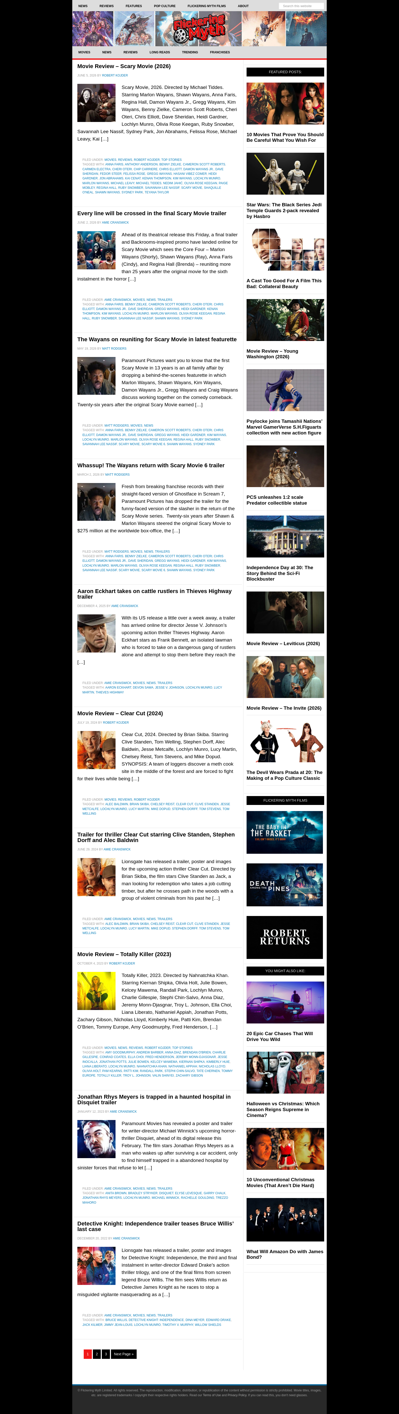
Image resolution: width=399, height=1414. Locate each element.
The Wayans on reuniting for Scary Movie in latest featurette (157, 339)
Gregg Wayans (159, 174)
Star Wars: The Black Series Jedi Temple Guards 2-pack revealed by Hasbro (284, 210)
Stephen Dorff (184, 809)
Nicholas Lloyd (212, 1066)
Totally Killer (109, 1075)
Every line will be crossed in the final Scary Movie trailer (151, 213)
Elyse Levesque (188, 1193)
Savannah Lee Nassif (162, 188)
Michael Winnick (165, 1198)
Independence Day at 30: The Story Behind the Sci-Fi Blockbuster (280, 573)
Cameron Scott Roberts (204, 164)
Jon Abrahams (111, 178)
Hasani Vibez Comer (190, 174)
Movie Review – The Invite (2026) (284, 708)
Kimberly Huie (218, 1062)
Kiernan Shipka (192, 1062)
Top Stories (171, 160)
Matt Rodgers (117, 425)
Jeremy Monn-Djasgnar (196, 1057)
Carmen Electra (96, 169)
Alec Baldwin (116, 804)
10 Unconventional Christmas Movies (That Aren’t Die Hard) (281, 1182)
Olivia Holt (91, 1071)
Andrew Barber (149, 1052)
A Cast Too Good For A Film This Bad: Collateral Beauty (284, 283)
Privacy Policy (237, 1395)
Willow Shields (208, 1325)
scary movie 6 (153, 444)
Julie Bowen (138, 1062)
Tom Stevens (210, 809)
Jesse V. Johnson (169, 687)
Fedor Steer (111, 174)
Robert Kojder (147, 160)
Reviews (125, 160)
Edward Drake (218, 1320)
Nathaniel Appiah (182, 1066)
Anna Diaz (173, 1052)
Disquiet (166, 1193)
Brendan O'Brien (197, 1052)
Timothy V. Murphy (177, 1325)
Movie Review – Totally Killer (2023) (124, 954)
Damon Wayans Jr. (198, 169)
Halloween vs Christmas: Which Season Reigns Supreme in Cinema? (283, 1109)
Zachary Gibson (189, 1075)
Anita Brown (115, 1193)
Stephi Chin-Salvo (180, 1071)
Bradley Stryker (143, 1193)
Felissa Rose (134, 174)
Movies (111, 160)
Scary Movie (191, 188)
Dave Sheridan (140, 309)
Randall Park (151, 1071)
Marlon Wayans (95, 183)
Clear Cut (184, 804)
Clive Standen (207, 804)
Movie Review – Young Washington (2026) (272, 354)
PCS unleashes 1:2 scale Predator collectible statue (277, 500)
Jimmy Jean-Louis (118, 1325)
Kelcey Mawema (164, 1062)
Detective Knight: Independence (156, 1320)
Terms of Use (212, 1395)
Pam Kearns (112, 1071)
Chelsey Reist (162, 804)
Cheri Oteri (122, 169)
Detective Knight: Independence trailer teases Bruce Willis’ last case (155, 1226)
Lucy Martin (139, 809)
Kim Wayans (182, 178)
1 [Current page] (88, 1354)
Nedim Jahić (173, 183)
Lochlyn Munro (207, 178)
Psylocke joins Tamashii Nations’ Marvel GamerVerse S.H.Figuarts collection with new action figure (284, 427)
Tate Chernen (208, 1071)
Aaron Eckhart (118, 687)
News (151, 300)
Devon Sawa (143, 687)
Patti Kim (131, 1071)
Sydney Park (132, 192)
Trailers (165, 300)
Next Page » (124, 1354)
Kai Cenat (132, 178)
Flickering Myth (199, 28)
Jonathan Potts (112, 1062)
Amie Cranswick (117, 300)
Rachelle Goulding (197, 1198)
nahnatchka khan (152, 1066)
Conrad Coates (113, 1057)
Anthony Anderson (141, 164)
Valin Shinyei (163, 1075)
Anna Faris (114, 164)
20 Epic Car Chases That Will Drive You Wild (280, 1036)
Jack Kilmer (92, 1325)
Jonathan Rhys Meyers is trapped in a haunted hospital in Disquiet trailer (154, 1100)
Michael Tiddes (148, 183)
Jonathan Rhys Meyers (102, 1198)
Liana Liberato (94, 1066)
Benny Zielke (170, 164)
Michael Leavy (122, 183)
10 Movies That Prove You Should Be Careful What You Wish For (285, 137)
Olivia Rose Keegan (200, 183)
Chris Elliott (170, 169)
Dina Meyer (195, 1320)
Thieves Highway (110, 692)
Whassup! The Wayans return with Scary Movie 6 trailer (151, 465)
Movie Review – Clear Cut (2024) (120, 713)
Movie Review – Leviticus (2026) (283, 643)
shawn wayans (107, 192)
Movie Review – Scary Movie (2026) (124, 66)
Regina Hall (106, 188)
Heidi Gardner (193, 309)
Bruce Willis (116, 1320)
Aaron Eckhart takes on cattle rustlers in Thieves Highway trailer (154, 594)
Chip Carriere (146, 169)
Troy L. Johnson (136, 1075)
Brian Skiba (139, 804)
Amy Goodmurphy (120, 1052)
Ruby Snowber (130, 188)
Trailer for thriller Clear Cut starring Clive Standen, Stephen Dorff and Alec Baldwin (156, 837)
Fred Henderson (159, 1057)
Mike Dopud (160, 809)
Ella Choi (136, 1057)
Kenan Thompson (156, 178)
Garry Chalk (214, 1193)
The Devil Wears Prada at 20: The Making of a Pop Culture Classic (285, 775)
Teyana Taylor (157, 192)
